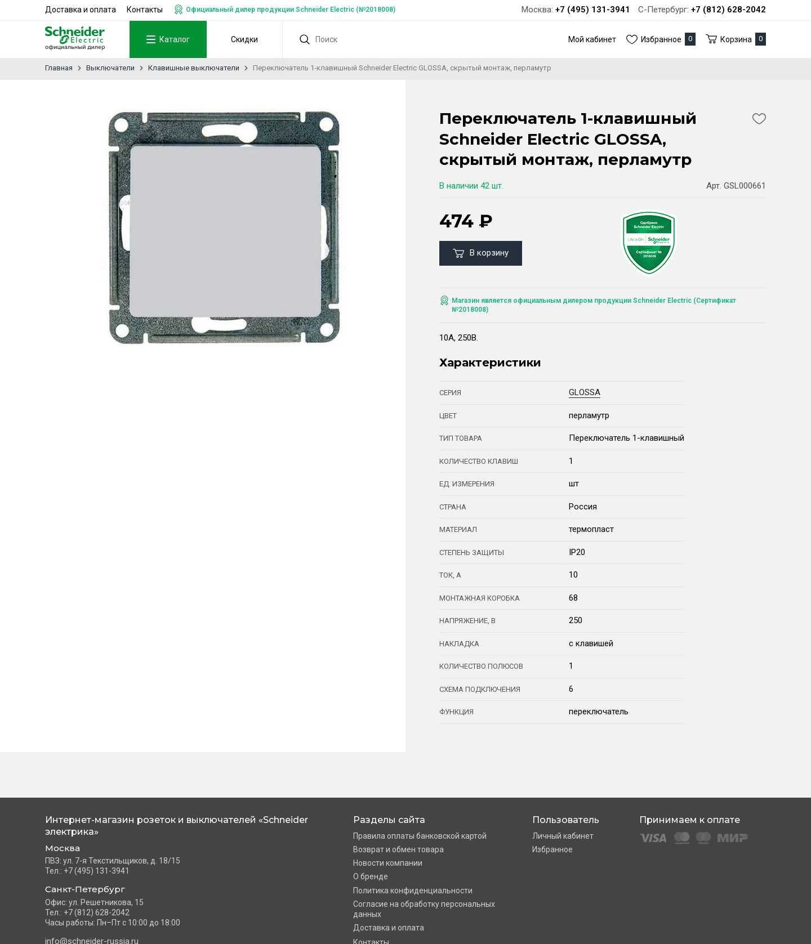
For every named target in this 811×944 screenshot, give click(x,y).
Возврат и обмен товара (398, 849)
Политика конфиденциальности (413, 890)
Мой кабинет (592, 39)
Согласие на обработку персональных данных (424, 909)
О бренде (370, 876)
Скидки (243, 39)
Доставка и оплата (80, 9)
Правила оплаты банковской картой (420, 835)
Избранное (552, 849)
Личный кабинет (563, 835)
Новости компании (387, 862)
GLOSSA (584, 392)
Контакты (145, 9)
